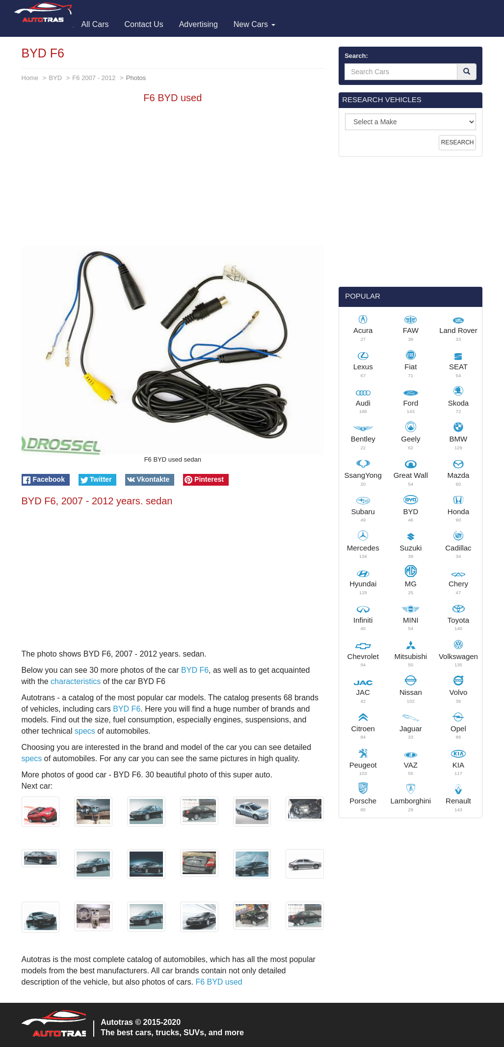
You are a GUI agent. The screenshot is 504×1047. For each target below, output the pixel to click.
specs (85, 731)
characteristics (76, 681)
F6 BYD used (218, 982)
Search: (356, 55)
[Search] (467, 71)
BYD (55, 78)
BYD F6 (195, 670)
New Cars (254, 24)
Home (30, 78)
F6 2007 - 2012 (93, 78)
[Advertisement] (173, 177)
